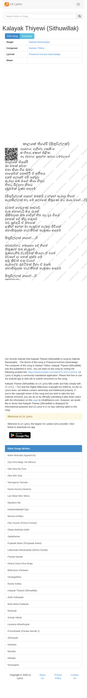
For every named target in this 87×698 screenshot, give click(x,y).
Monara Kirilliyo (15, 516)
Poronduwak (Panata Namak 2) (24, 631)
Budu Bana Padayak (18, 604)
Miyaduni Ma (14, 502)
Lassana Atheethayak (19, 624)
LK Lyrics (13, 4)
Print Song (12, 36)
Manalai (12, 651)
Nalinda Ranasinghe (39, 42)
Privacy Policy (58, 677)
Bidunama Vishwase (18, 570)
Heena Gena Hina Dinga (20, 563)
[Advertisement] (37, 104)
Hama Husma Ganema (19, 489)
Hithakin (12, 658)
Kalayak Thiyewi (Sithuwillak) (22, 590)
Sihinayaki (13, 638)
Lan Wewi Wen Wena (19, 496)
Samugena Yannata (18, 482)
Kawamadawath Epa (18, 509)
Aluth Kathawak (15, 597)
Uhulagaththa (14, 577)
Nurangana (13, 665)
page (35, 400)
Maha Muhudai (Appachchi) (22, 455)
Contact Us (75, 677)
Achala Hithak (15, 617)
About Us (42, 677)
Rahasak (12, 610)
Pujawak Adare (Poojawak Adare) (25, 543)
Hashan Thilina (36, 48)
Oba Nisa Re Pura (17, 469)
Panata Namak (15, 556)
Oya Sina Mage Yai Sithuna (22, 462)
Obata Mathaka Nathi (18, 529)
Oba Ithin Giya (15, 475)
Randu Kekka (14, 583)
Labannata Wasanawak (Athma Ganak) (28, 550)
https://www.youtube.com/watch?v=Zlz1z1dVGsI (52, 372)
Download (27, 36)
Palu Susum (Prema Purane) (22, 523)
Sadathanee (14, 536)
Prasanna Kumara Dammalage (44, 54)
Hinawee (12, 644)
